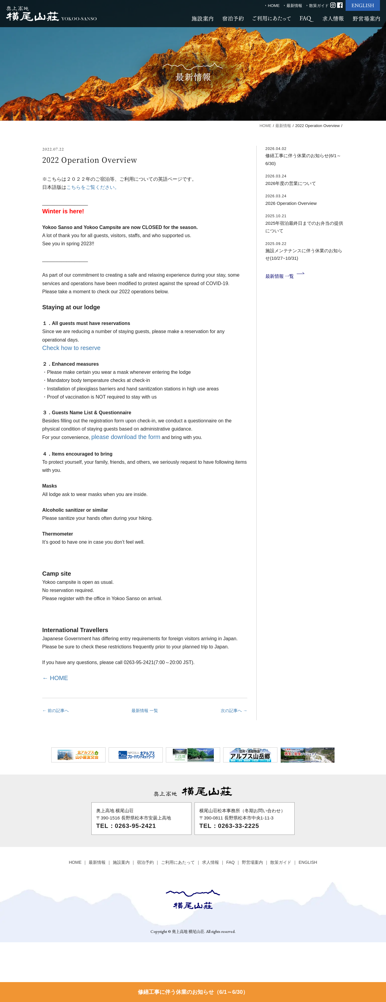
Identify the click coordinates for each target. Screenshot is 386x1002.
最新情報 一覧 (144, 710)
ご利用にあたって (178, 862)
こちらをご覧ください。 (92, 187)
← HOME (55, 678)
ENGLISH (308, 862)
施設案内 (121, 862)
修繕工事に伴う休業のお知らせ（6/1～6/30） (193, 992)
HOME (274, 5)
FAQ (230, 862)
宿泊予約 (145, 862)
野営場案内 (252, 862)
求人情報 (210, 862)
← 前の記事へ (55, 710)
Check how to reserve (71, 348)
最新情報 (294, 5)
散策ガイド (319, 5)
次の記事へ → (234, 710)
